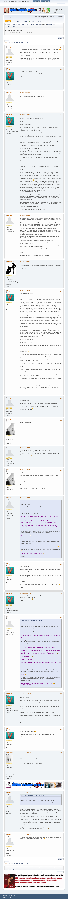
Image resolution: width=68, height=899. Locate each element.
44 (24, 42)
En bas (6, 40)
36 (11, 42)
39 (16, 42)
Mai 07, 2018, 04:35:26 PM (25, 290)
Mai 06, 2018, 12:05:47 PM (25, 447)
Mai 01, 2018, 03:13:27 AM (25, 497)
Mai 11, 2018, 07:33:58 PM (25, 46)
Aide (59, 895)
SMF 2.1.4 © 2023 (6, 895)
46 (27, 42)
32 (61, 40)
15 (33, 40)
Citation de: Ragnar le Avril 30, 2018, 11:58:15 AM (33, 501)
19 (39, 40)
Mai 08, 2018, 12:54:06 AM (25, 215)
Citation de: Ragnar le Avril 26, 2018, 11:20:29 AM (33, 620)
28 (54, 40)
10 (24, 40)
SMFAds (4, 897)
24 (48, 40)
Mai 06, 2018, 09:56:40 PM (25, 419)
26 (51, 40)
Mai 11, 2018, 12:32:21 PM (25, 68)
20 (41, 40)
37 (12, 42)
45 (26, 42)
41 (19, 42)
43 (22, 42)
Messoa (49, 24)
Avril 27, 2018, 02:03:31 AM (25, 616)
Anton (9, 497)
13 (29, 40)
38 (14, 42)
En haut (7, 861)
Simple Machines (14, 895)
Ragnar (9, 69)
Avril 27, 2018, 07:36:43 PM (25, 593)
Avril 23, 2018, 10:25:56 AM (25, 728)
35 (9, 42)
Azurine (52, 24)
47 (29, 42)
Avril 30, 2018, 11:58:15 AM (25, 563)
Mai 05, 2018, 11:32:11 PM (25, 469)
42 (21, 42)
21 (43, 40)
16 (34, 40)
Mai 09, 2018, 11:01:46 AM (25, 114)
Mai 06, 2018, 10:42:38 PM (25, 397)
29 (56, 40)
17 (36, 40)
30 (57, 40)
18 (38, 40)
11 (26, 40)
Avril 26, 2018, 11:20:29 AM (25, 693)
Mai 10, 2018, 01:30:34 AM (25, 92)
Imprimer (60, 38)
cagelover (10, 752)
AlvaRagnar (10, 420)
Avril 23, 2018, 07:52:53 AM (25, 752)
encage (9, 47)
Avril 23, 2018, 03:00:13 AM (25, 792)
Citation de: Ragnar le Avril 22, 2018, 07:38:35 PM (33, 795)
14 (31, 40)
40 (17, 42)
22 (44, 40)
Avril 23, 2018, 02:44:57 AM (25, 834)
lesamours (10, 261)
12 (28, 40)
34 (7, 42)
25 (49, 40)
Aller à (39, 872)
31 (59, 40)
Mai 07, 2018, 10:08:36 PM (25, 261)
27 (53, 40)
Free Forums (10, 897)
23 (46, 40)
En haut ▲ (63, 895)
